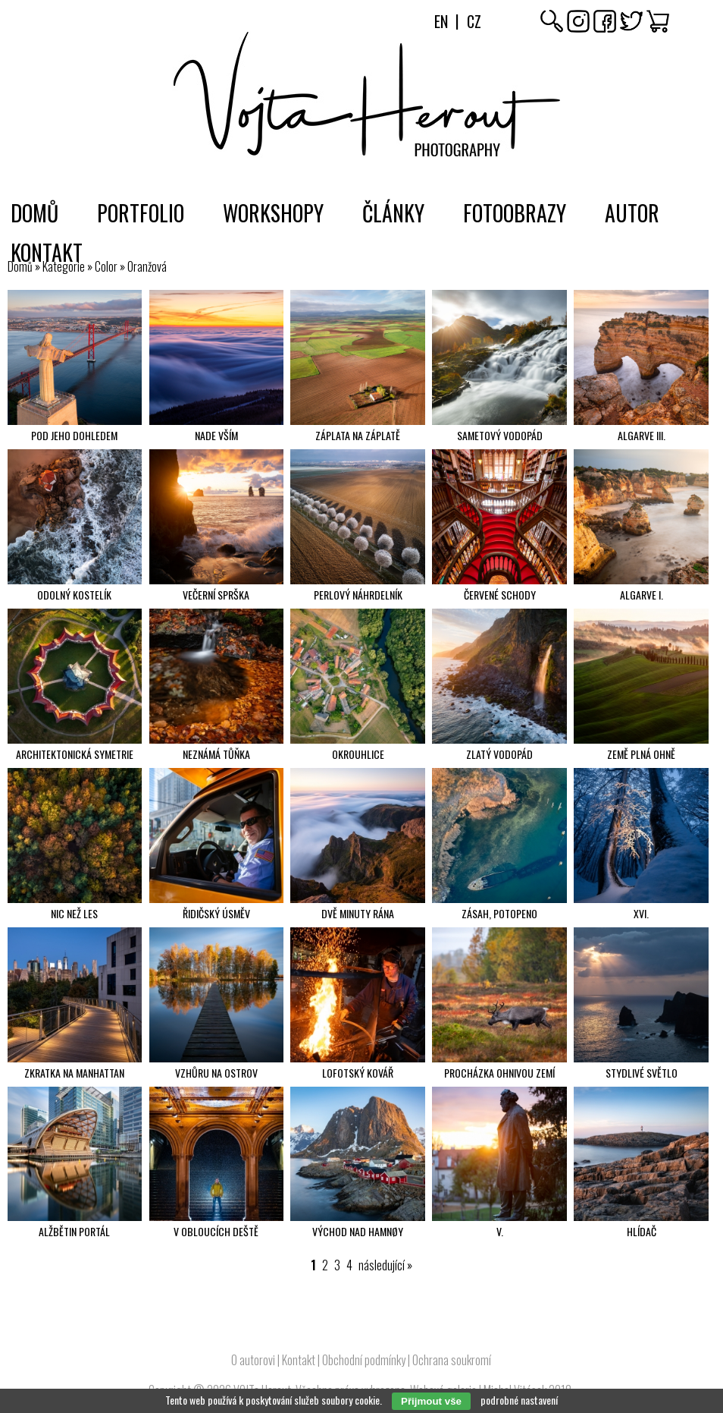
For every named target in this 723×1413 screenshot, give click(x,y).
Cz (474, 21)
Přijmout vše (431, 1401)
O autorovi (253, 1360)
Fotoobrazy (514, 212)
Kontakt (47, 252)
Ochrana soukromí (451, 1360)
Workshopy (273, 212)
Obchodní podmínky (363, 1360)
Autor (632, 212)
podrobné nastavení (519, 1400)
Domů (34, 212)
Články (393, 212)
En (441, 21)
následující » (385, 1265)
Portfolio (140, 212)
